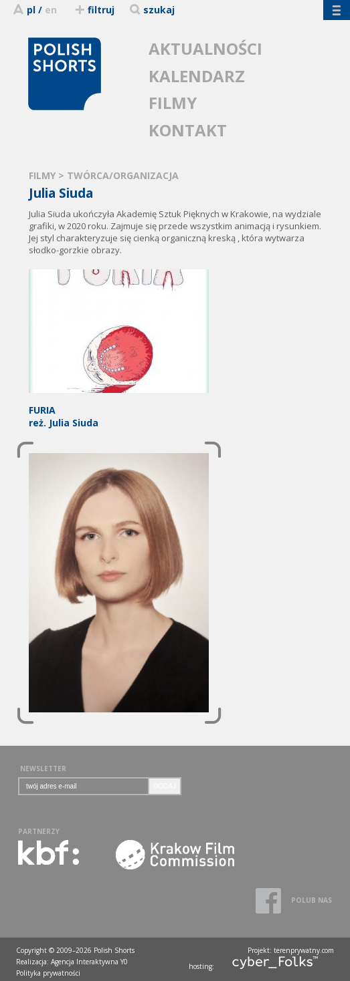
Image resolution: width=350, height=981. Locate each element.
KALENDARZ (197, 76)
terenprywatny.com (304, 950)
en (51, 9)
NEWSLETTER (43, 768)
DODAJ (164, 786)
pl (31, 9)
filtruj (94, 9)
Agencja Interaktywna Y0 (89, 961)
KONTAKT (188, 130)
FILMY (173, 103)
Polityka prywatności (48, 973)
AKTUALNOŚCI (205, 48)
